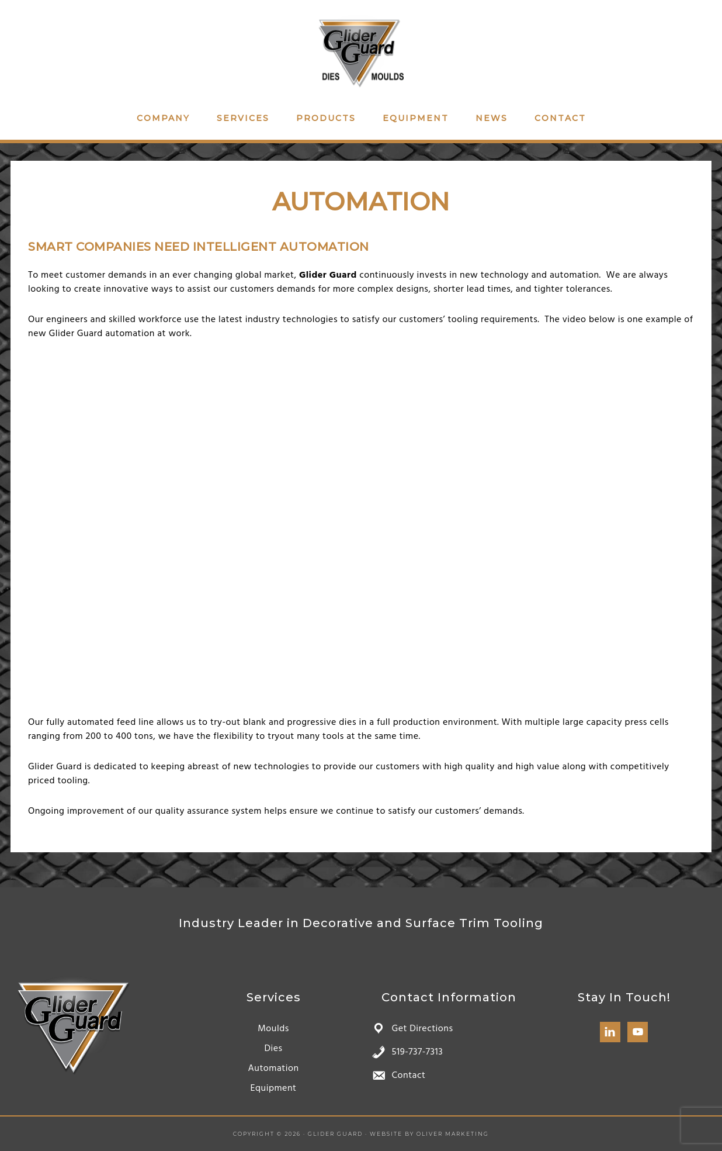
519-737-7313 (417, 1052)
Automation (273, 1068)
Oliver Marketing (452, 1134)
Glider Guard (361, 51)
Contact (408, 1075)
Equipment (273, 1088)
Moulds (273, 1028)
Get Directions (422, 1028)
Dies (273, 1048)
